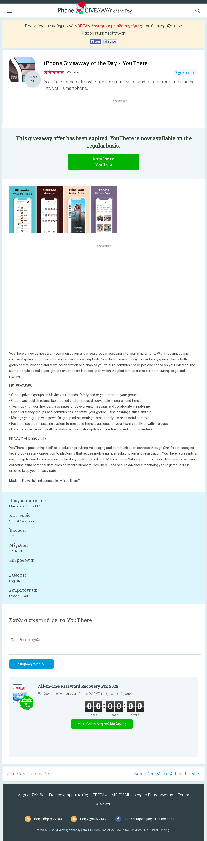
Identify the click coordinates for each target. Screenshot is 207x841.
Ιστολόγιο (104, 803)
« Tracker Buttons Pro (28, 774)
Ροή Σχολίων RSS (93, 819)
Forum (183, 795)
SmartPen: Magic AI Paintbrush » (167, 774)
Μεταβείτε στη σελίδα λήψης (101, 724)
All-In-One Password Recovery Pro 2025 (78, 686)
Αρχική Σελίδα (31, 795)
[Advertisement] (122, 114)
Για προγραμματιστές (68, 795)
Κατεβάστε (103, 162)
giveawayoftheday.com (71, 830)
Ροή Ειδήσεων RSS (48, 819)
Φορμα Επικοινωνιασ (154, 795)
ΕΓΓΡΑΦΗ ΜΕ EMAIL (111, 795)
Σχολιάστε (185, 72)
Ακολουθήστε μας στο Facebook (149, 819)
